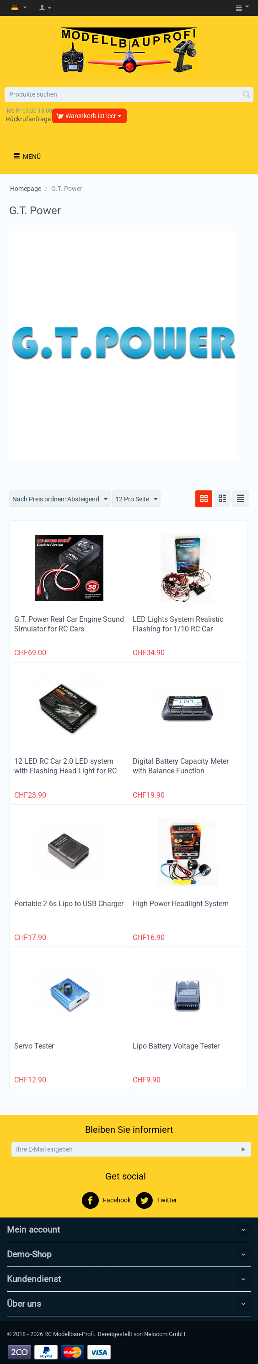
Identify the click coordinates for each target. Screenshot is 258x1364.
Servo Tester (34, 1046)
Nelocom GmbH (164, 1334)
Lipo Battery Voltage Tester (176, 1046)
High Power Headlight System (181, 903)
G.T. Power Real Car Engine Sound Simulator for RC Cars (69, 624)
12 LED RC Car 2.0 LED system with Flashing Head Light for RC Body (65, 771)
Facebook (106, 1200)
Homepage (25, 188)
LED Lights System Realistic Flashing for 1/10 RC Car (178, 624)
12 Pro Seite (136, 499)
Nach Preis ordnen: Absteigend (60, 499)
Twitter (156, 1200)
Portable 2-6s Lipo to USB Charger (69, 903)
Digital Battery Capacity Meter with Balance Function (181, 766)
